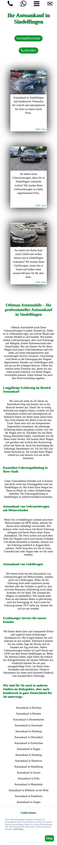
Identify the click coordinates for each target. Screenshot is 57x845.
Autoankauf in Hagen (28, 749)
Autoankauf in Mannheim (28, 784)
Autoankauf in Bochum (28, 707)
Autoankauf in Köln (29, 778)
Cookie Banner (28, 812)
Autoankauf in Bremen (28, 713)
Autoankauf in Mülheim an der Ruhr (28, 790)
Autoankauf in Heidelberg (28, 766)
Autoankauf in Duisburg (28, 731)
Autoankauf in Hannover (28, 760)
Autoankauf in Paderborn (28, 796)
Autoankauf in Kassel (28, 772)
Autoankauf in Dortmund (28, 725)
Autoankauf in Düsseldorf (28, 737)
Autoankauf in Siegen (28, 802)
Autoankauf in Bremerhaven (28, 719)
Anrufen (28, 50)
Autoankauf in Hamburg (28, 754)
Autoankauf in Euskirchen (28, 743)
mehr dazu (18, 829)
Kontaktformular (28, 38)
